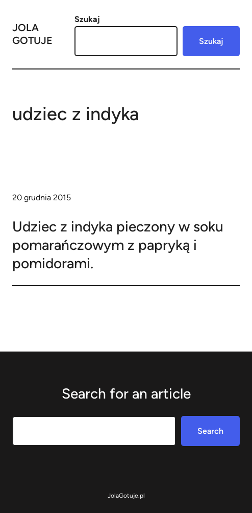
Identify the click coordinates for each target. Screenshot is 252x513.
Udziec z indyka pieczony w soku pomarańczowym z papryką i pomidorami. (117, 245)
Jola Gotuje (32, 33)
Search (210, 431)
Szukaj (87, 19)
